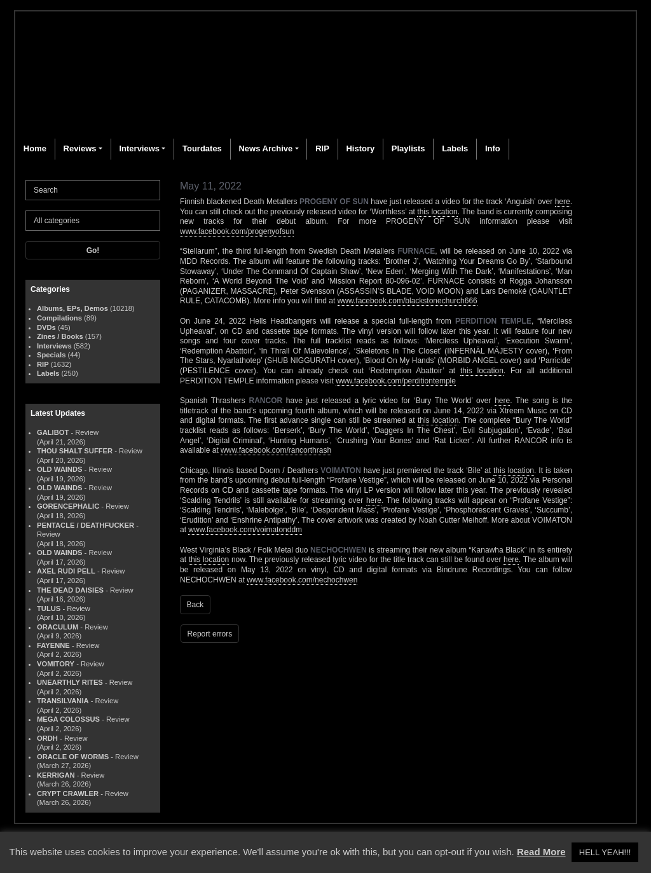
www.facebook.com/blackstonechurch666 (407, 300)
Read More (541, 851)
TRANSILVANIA (63, 701)
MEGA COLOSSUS (68, 719)
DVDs (46, 327)
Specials (51, 355)
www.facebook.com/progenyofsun (237, 231)
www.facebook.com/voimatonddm (245, 529)
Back (195, 604)
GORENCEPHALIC (68, 506)
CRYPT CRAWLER (68, 793)
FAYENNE (53, 645)
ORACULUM (57, 627)
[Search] (92, 190)
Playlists (408, 148)
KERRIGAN (56, 775)
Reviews (80, 148)
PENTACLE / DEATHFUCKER (85, 525)
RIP (322, 148)
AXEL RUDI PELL (66, 571)
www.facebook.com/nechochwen (302, 579)
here (562, 201)
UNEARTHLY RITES (70, 682)
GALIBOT (53, 432)
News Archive (265, 148)
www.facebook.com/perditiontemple (396, 380)
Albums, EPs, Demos (72, 308)
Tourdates (202, 148)
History (360, 148)
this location (437, 211)
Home (35, 148)
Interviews (139, 148)
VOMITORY (55, 664)
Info (492, 148)
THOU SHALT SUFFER (75, 451)
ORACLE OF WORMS (73, 756)
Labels (455, 148)
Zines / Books (60, 336)
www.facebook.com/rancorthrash (276, 450)
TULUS (48, 608)
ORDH (47, 738)
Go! (93, 250)
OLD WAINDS (59, 469)
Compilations (59, 318)
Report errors (210, 633)
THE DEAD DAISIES (70, 590)
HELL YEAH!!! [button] (605, 852)
